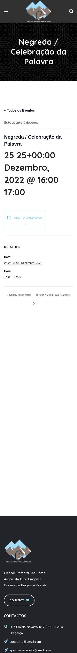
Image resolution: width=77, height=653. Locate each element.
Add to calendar (28, 217)
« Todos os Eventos (19, 110)
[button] (71, 11)
